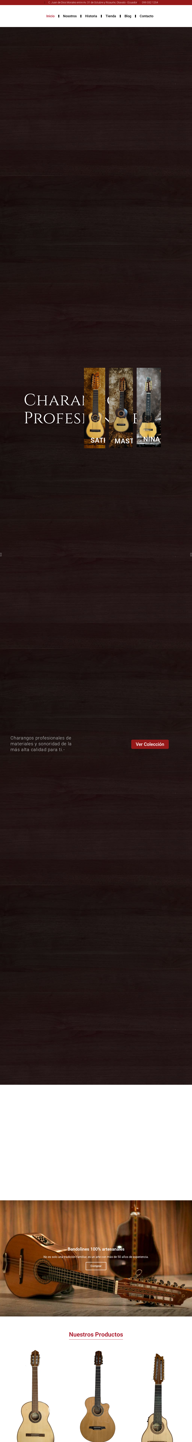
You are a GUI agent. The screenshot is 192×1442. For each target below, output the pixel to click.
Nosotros (70, 16)
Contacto (146, 16)
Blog (127, 16)
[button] (1, 554)
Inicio (50, 16)
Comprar (96, 1266)
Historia (91, 16)
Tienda (111, 16)
